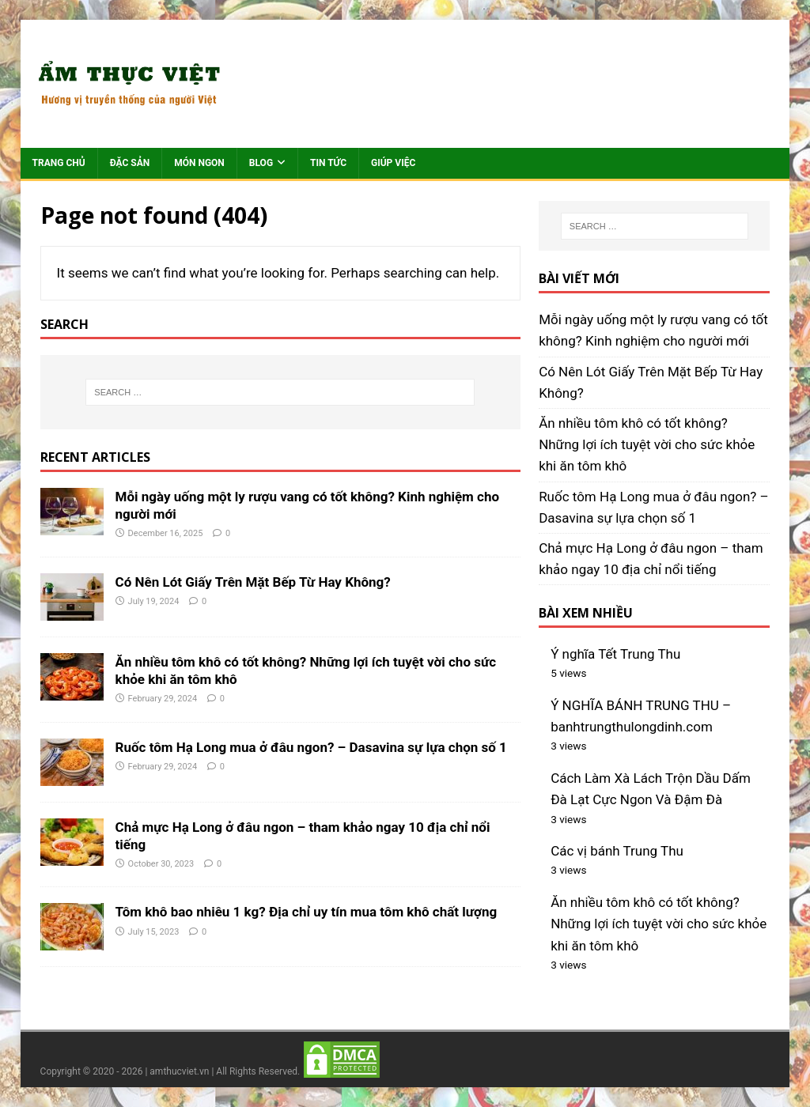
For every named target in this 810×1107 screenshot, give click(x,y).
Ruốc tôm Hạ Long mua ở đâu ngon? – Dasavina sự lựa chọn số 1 (311, 747)
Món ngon (199, 162)
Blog (261, 162)
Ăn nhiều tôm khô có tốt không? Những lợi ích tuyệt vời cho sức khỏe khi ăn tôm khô (647, 444)
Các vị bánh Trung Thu (617, 851)
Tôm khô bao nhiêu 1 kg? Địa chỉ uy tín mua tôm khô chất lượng (306, 912)
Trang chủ (58, 162)
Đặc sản (130, 162)
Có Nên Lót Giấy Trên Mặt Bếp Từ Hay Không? (253, 582)
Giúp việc (393, 162)
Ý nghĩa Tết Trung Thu (615, 654)
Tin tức (328, 162)
